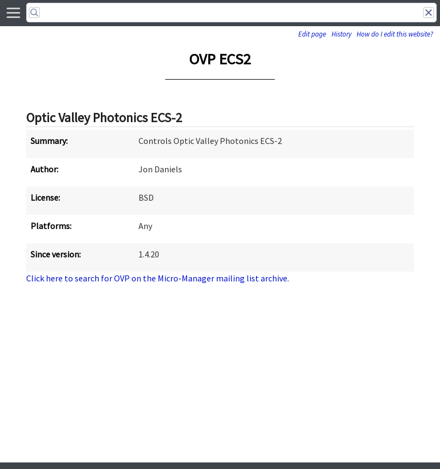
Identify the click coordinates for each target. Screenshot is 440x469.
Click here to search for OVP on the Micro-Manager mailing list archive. (157, 278)
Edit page (312, 34)
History (341, 34)
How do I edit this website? (395, 34)
